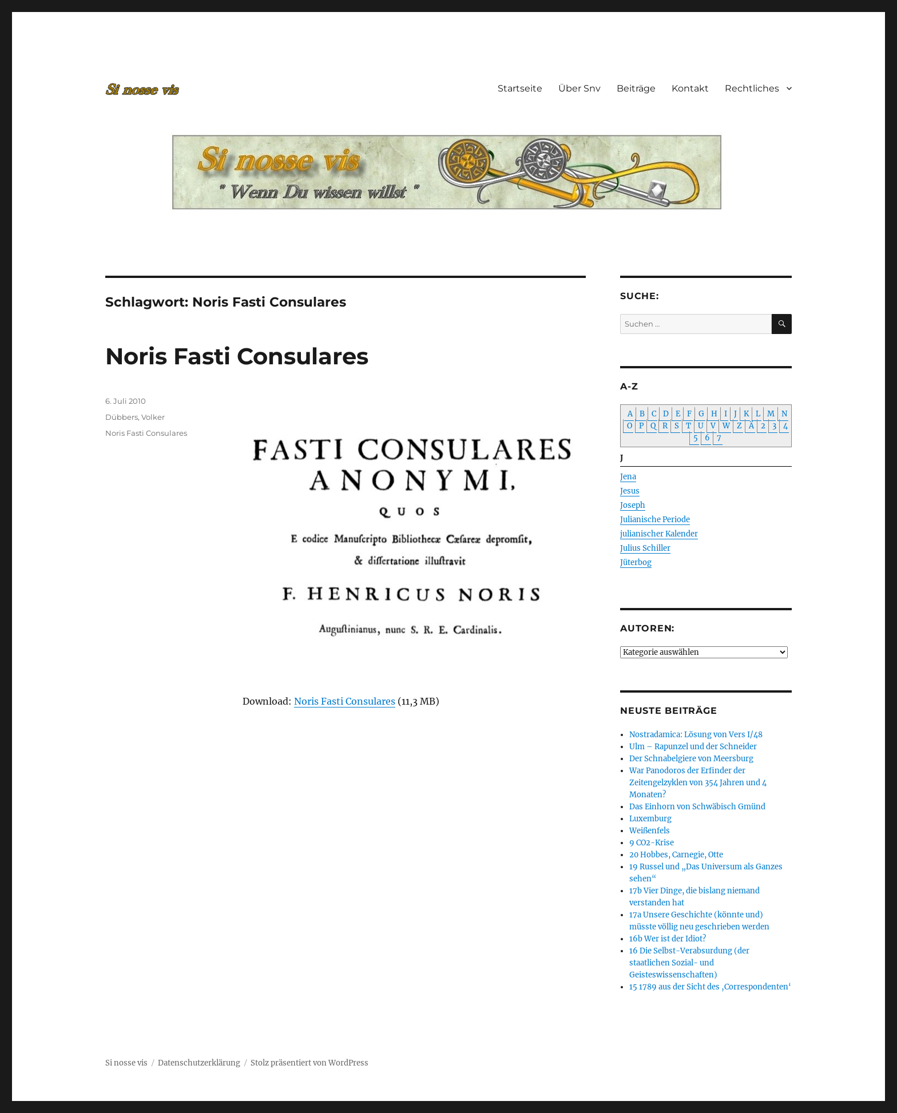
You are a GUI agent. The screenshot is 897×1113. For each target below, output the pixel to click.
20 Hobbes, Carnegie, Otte (676, 855)
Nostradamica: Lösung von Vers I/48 (696, 735)
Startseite (520, 88)
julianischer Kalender (659, 534)
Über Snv (579, 88)
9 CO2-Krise (651, 843)
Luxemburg (650, 819)
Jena (628, 477)
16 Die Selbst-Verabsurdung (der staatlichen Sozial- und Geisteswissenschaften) (689, 963)
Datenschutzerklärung (199, 1063)
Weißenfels (649, 831)
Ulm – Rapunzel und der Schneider (693, 747)
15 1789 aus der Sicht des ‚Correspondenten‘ (710, 987)
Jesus (630, 491)
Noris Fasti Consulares (236, 356)
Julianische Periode (655, 519)
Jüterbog (636, 562)
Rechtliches (752, 88)
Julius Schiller (645, 548)
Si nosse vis (126, 1063)
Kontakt (690, 88)
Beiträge (636, 88)
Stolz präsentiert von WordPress (309, 1063)
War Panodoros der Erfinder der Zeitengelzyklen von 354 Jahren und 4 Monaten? (698, 783)
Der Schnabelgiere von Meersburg (691, 759)
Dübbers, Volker (135, 417)
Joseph (632, 505)
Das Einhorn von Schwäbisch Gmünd (697, 807)
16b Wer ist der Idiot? (667, 939)
